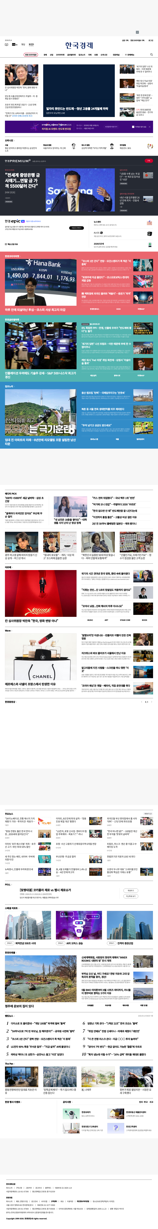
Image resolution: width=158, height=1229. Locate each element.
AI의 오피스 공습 (69, 943)
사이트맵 (44, 1201)
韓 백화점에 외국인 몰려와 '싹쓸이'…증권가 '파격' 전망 (106, 295)
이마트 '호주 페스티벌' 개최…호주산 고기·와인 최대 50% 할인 (20, 845)
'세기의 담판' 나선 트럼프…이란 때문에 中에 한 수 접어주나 (144, 69)
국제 (89, 54)
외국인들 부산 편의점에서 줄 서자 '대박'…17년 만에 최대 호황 (122, 820)
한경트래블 (10, 952)
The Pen (9, 1063)
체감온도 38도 (125, 148)
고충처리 (29, 1188)
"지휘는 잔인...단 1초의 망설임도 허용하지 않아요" (106, 590)
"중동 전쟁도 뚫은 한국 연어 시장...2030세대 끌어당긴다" (18, 833)
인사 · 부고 (143, 1101)
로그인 (150, 40)
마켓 (141, 309)
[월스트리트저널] (23, 44)
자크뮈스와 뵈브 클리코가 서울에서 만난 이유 (103, 653)
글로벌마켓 (71, 54)
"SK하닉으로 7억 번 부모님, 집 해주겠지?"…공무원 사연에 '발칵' (43, 1031)
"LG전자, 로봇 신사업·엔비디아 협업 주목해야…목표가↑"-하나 (71, 833)
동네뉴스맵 (94, 439)
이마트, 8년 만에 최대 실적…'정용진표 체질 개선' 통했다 (71, 820)
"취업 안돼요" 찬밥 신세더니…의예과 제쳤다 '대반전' (113, 1031)
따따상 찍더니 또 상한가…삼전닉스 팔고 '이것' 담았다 (37, 1054)
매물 (117, 439)
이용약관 (70, 1201)
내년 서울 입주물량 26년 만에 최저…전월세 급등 (129, 200)
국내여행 (108, 1005)
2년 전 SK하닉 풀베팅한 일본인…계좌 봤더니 (114, 523)
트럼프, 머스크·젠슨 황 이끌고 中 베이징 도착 (122, 845)
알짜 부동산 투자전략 (127, 193)
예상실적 (93, 375)
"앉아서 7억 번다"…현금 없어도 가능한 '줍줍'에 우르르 (114, 1046)
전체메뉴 (130, 54)
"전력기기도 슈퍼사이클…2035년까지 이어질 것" (21, 114)
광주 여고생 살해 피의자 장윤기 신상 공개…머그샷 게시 (21, 556)
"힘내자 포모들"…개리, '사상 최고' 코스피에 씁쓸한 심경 (58, 556)
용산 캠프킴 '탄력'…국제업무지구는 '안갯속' (103, 392)
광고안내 (38, 1188)
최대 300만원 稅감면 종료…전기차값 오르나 (144, 112)
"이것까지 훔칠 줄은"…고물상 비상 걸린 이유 (114, 517)
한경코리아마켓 (12, 256)
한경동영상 (10, 701)
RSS (62, 1201)
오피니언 (104, 54)
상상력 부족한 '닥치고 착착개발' (94, 148)
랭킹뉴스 (9, 1015)
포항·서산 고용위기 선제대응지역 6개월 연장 (76, 844)
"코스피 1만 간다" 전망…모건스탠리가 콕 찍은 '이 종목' (106, 262)
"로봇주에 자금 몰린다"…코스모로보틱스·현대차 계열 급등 (105, 279)
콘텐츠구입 (24, 1201)
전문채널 (116, 54)
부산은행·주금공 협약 (66, 856)
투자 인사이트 (9, 170)
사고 (151, 1101)
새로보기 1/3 (148, 814)
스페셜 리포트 (11, 908)
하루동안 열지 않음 (140, 127)
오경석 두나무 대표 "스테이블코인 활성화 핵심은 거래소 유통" (122, 871)
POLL (7, 884)
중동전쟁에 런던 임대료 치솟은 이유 (21, 1091)
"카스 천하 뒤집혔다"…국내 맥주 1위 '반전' (113, 498)
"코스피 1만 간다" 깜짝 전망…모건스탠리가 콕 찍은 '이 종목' (41, 1039)
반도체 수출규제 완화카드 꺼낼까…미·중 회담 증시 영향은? (21, 97)
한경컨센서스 (94, 309)
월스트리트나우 (90, 324)
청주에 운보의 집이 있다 (19, 1006)
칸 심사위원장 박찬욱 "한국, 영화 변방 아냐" (21, 88)
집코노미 (82, 54)
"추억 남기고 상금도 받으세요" (96, 425)
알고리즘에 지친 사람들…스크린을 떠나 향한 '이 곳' (105, 669)
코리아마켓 (60, 54)
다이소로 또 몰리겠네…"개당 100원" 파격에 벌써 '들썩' (38, 1023)
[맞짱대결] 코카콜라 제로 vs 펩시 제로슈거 (45, 890)
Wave (7, 630)
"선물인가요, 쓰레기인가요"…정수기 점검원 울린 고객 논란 (135, 556)
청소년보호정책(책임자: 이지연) (103, 1201)
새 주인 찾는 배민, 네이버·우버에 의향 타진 (20, 858)
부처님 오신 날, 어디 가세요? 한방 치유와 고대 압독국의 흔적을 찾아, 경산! (105, 975)
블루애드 (48, 1188)
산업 (51, 54)
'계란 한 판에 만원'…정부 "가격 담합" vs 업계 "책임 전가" (144, 98)
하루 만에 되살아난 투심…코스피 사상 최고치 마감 (35, 310)
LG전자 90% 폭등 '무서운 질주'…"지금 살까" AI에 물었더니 (40, 1046)
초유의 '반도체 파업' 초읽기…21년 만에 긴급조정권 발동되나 (20, 106)
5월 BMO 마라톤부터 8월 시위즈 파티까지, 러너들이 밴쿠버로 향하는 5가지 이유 (105, 991)
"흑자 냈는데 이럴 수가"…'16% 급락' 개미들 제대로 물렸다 (116, 1054)
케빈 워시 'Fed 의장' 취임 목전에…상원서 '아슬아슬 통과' (144, 83)
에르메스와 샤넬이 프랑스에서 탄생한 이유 (30, 684)
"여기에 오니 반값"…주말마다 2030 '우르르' (114, 504)
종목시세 (117, 375)
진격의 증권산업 (120, 943)
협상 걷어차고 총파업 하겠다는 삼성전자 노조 (21, 149)
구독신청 (19, 1188)
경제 (45, 54)
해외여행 (126, 1005)
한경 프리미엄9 (31, 54)
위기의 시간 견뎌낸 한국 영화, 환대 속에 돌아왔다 (105, 573)
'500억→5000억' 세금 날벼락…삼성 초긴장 (24, 499)
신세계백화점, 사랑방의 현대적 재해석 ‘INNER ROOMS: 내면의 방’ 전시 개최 (104, 959)
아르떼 (8, 567)
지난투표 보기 (131, 896)
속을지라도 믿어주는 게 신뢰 (54, 148)
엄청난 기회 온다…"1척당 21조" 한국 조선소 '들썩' (112, 1023)
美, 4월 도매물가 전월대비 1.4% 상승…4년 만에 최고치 (71, 871)
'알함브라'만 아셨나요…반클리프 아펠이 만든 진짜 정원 (106, 636)
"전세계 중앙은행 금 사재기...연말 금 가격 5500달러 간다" (22, 180)
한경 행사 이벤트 (12, 1102)
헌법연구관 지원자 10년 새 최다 (121, 856)
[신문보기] (6, 44)
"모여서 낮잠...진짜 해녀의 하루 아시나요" (102, 606)
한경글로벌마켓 (12, 319)
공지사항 (67, 1102)
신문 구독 (125, 40)
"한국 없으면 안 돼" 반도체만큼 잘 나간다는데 (114, 511)
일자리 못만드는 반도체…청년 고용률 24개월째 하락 (77, 108)
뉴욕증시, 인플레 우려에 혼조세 (19, 869)
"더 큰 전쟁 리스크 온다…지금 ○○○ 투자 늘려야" (112, 1039)
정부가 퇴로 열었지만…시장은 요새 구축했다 (135, 1091)
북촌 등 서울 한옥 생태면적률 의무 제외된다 (102, 409)
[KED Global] (31, 44)
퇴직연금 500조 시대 (20, 943)
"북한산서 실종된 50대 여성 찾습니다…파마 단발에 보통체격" (98, 556)
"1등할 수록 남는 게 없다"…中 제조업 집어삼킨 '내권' (130, 176)
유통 (96, 54)
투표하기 (131, 890)
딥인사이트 (123, 170)
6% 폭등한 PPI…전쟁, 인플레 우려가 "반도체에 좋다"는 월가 (106, 329)
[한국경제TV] (15, 44)
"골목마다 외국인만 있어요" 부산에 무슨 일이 (23, 515)
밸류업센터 (140, 439)
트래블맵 (90, 1005)
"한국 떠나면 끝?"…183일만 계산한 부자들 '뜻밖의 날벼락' (122, 833)
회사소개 (9, 1188)
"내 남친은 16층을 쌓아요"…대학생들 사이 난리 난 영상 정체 (70, 521)
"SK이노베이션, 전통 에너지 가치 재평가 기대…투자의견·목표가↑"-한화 (20, 821)
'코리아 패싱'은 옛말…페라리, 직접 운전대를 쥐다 (105, 685)
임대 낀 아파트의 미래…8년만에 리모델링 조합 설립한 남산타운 (40, 442)
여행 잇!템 (143, 1005)
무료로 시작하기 (76, 228)
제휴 (17, 1201)
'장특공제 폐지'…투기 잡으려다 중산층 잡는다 (59, 1091)
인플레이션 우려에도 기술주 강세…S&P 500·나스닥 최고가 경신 (40, 375)
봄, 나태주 (86, 1089)
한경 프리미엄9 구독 (137, 40)
